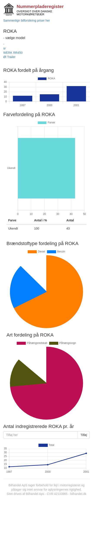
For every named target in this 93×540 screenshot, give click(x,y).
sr (4, 48)
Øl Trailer (9, 57)
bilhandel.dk (78, 494)
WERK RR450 (12, 52)
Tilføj (83, 435)
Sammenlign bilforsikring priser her (26, 20)
